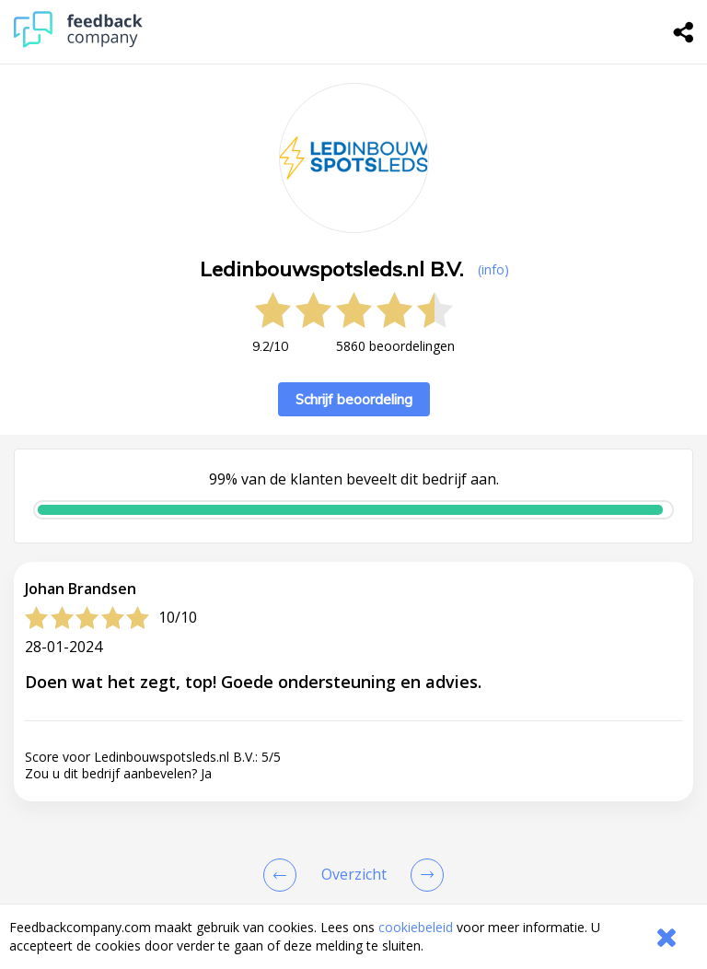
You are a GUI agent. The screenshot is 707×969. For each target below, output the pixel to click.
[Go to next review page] (423, 875)
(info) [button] (493, 269)
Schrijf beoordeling (354, 399)
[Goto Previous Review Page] (283, 875)
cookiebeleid (415, 927)
